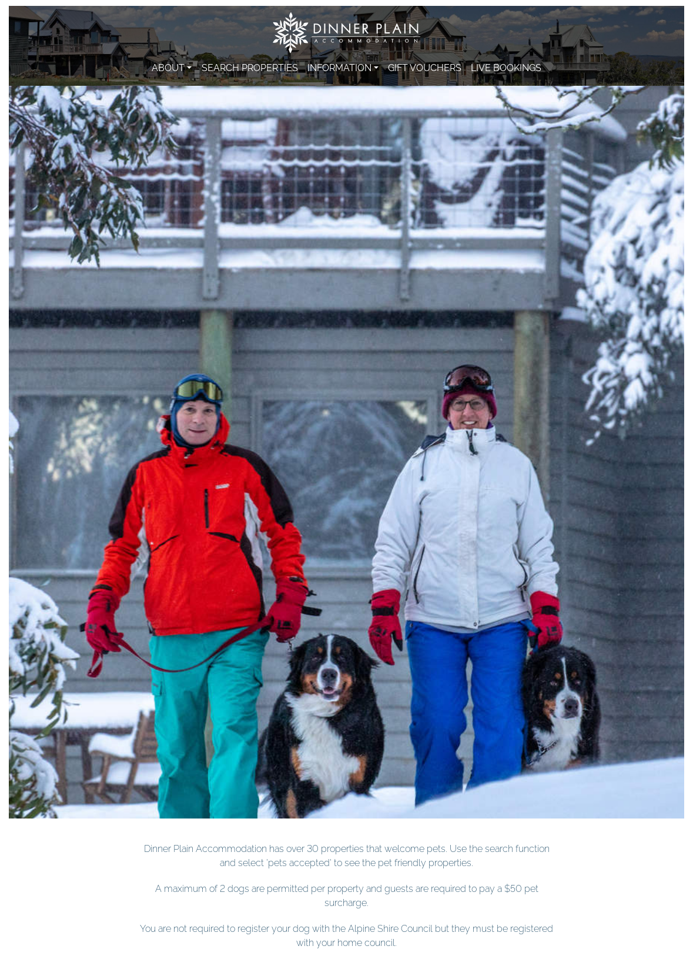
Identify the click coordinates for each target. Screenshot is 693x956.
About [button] (168, 67)
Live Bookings (506, 67)
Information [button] (339, 67)
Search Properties (250, 67)
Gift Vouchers (424, 67)
